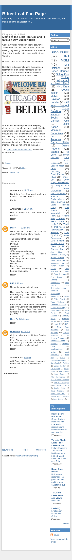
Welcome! (55, 501)
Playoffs (54, 196)
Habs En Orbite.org (19, 319)
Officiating (55, 171)
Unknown (15, 331)
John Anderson (58, 260)
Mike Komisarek (58, 377)
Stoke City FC (58, 393)
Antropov (56, 139)
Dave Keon (55, 310)
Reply (13, 200)
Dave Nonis (55, 363)
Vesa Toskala (57, 302)
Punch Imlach (57, 266)
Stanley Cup (57, 249)
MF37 (13, 227)
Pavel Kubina (57, 174)
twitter (53, 352)
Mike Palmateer (58, 193)
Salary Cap (62, 74)
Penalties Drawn (58, 341)
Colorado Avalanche (58, 360)
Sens (53, 136)
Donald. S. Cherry (58, 255)
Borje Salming (58, 202)
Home (25, 450)
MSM (65, 60)
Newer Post (7, 450)
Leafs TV (58, 324)
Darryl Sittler (60, 142)
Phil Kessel (59, 227)
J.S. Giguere (55, 368)
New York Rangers (61, 382)
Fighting (66, 363)
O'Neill (66, 224)
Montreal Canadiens (57, 132)
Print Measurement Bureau (19, 149)
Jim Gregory (57, 277)
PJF (12, 283)
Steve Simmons (57, 391)
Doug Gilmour (62, 185)
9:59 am (23, 168)
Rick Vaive (57, 385)
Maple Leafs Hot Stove (57, 415)
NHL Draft (63, 86)
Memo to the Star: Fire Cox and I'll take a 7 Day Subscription (24, 38)
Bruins (62, 357)
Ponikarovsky (57, 229)
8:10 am (19, 283)
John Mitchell (63, 371)
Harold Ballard (57, 257)
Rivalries (55, 232)
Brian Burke (60, 52)
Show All (66, 523)
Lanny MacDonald (60, 189)
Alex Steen (57, 252)
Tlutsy (66, 296)
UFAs (53, 168)
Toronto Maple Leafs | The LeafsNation (58, 443)
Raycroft (55, 99)
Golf (56, 235)
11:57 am (28, 209)
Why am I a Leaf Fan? (60, 82)
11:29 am (28, 190)
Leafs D (54, 224)
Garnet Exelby (60, 366)
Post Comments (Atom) (26, 455)
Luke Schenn (57, 240)
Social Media (59, 388)
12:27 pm (25, 227)
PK (63, 246)
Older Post (41, 450)
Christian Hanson (58, 305)
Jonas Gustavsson (60, 236)
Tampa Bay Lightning (60, 396)
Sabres (55, 151)
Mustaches (55, 282)
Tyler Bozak (59, 299)
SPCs (67, 385)
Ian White (64, 321)
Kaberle (55, 114)
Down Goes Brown (57, 470)
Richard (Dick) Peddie (60, 217)
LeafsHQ (55, 508)
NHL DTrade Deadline (60, 380)
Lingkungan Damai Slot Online (56, 513)
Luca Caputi (59, 374)
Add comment (10, 373)
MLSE (54, 96)
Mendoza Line (57, 263)
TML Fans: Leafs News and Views (57, 495)
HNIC (53, 215)
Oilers (53, 246)
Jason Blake (57, 221)
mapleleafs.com (57, 349)
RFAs (53, 177)
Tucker (65, 77)
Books (54, 117)
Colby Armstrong (58, 307)
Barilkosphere (57, 199)
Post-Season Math (60, 164)
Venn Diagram (58, 399)
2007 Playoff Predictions (60, 181)
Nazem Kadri (57, 243)
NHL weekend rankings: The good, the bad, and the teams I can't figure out (58, 479)
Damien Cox (14, 172)
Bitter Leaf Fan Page (24, 13)
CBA (66, 157)
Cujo (66, 232)
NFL (67, 324)
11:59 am (25, 331)
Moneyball (55, 213)
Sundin (55, 102)
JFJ (66, 56)
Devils (53, 268)
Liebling (54, 280)
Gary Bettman (60, 274)
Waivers (54, 343)
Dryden (66, 271)
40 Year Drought (60, 104)
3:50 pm (27, 357)
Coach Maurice (60, 71)
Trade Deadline (60, 110)
